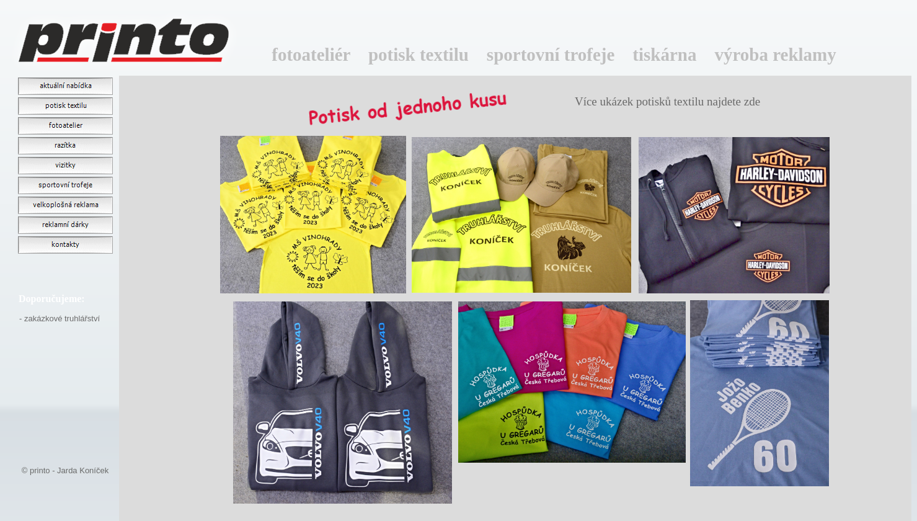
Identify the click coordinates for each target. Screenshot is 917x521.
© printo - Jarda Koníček (65, 470)
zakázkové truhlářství (62, 318)
